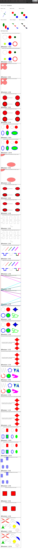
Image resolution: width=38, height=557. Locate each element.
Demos (4, 0)
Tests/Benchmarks (21, 0)
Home (1, 0)
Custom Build (13, 0)
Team (25, 0)
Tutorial (7, 0)
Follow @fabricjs (35, 2)
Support (16, 0)
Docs (9, 0)
